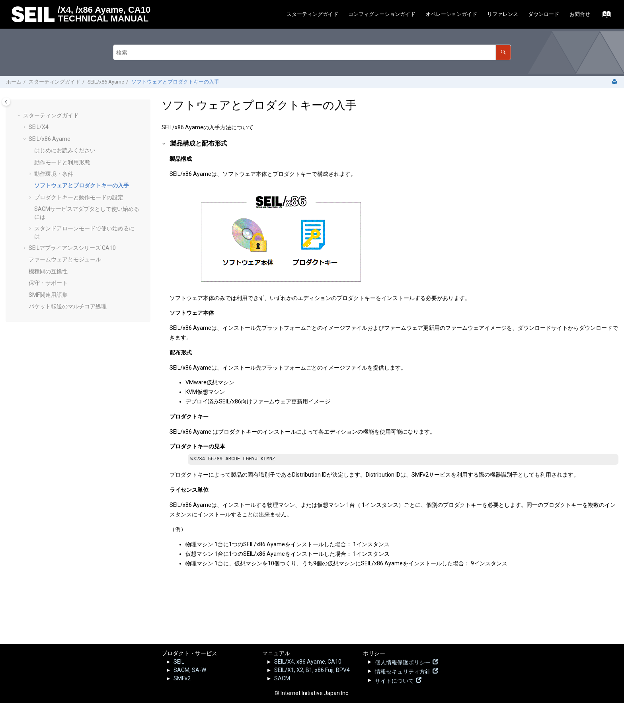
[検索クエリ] (312, 52)
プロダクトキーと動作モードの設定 (78, 197)
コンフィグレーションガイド (381, 14)
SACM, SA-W (190, 670)
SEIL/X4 (39, 127)
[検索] (503, 52)
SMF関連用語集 (48, 295)
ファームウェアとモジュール (65, 259)
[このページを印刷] (615, 82)
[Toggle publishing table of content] (6, 101)
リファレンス (502, 14)
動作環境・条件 (53, 174)
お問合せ (579, 14)
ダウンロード (543, 14)
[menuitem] (312, 14)
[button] (20, 116)
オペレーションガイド (451, 14)
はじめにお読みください (65, 150)
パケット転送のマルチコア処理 (68, 306)
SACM (282, 678)
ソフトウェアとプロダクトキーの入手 (175, 82)
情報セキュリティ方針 (403, 671)
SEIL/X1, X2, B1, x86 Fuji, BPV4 (312, 670)
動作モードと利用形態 (62, 162)
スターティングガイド (312, 14)
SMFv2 (182, 678)
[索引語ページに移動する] (604, 16)
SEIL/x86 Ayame (106, 82)
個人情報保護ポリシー (403, 661)
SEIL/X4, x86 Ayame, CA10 (307, 661)
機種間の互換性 (48, 271)
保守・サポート (48, 283)
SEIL (179, 661)
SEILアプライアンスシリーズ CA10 (72, 248)
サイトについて (394, 680)
